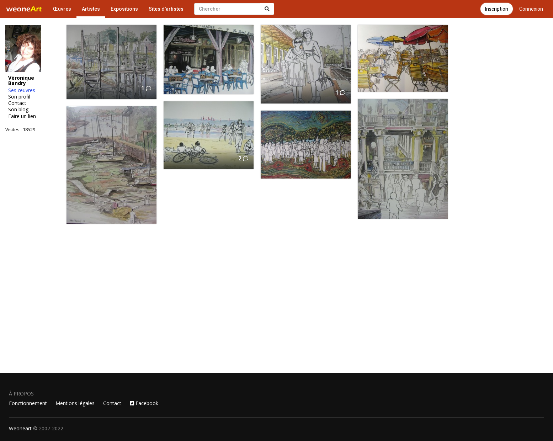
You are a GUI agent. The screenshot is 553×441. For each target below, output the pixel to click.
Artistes (91, 9)
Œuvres (62, 9)
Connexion (531, 9)
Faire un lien (22, 116)
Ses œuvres (21, 90)
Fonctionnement (28, 403)
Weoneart (20, 428)
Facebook (144, 403)
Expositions (124, 9)
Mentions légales (75, 403)
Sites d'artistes (166, 9)
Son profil (19, 97)
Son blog (18, 109)
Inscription (496, 9)
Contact (17, 103)
